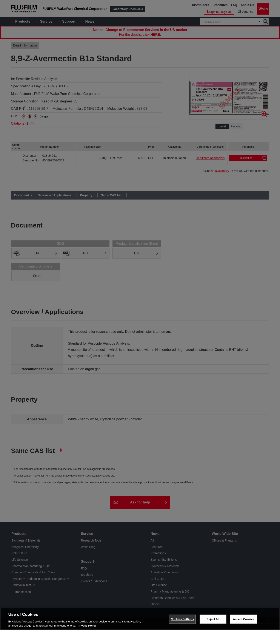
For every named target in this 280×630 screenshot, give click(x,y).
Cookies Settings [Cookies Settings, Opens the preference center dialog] (182, 619)
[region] (140, 619)
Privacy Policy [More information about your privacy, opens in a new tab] (87, 625)
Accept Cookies (243, 619)
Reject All (212, 619)
